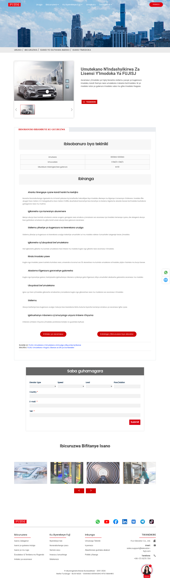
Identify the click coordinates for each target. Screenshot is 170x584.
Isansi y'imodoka (81, 50)
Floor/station (119, 382)
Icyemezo (89, 545)
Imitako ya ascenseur (23, 559)
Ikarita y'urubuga (63, 573)
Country (33, 392)
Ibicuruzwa (52, 4)
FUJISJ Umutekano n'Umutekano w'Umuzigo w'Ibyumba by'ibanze (55, 345)
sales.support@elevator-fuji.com (139, 548)
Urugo (39, 4)
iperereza (156, 4)
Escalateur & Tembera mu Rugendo (29, 555)
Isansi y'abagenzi (21, 541)
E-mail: (33, 401)
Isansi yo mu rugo (21, 550)
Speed (60, 382)
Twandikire (106, 4)
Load (88, 382)
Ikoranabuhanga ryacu (59, 545)
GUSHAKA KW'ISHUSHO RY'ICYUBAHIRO (98, 573)
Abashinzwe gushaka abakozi (97, 550)
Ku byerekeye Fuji (73, 4)
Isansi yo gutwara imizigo (55, 50)
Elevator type (35, 382)
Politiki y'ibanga (91, 555)
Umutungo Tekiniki (92, 541)
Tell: (31, 411)
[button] (71, 109)
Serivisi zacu (55, 550)
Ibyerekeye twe (56, 541)
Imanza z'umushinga (58, 555)
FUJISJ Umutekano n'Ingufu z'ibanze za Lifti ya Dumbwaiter (50, 347)
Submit (135, 422)
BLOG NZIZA (76, 573)
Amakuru (91, 4)
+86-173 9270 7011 (142, 557)
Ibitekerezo (54, 559)
